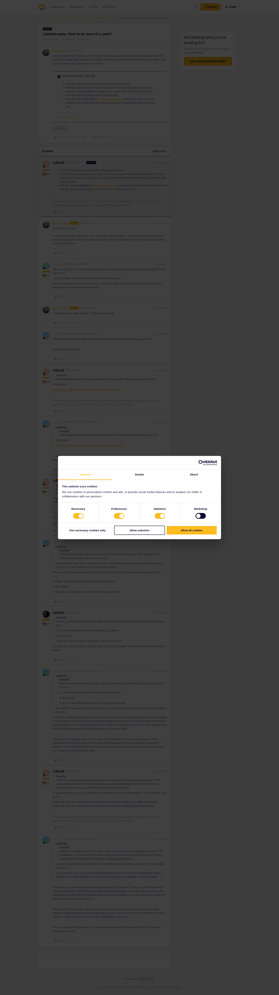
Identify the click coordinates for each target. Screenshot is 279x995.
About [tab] (194, 474)
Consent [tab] (85, 474)
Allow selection (139, 530)
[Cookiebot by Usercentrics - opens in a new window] (201, 462)
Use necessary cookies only (87, 530)
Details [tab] (139, 474)
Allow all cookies (192, 530)
